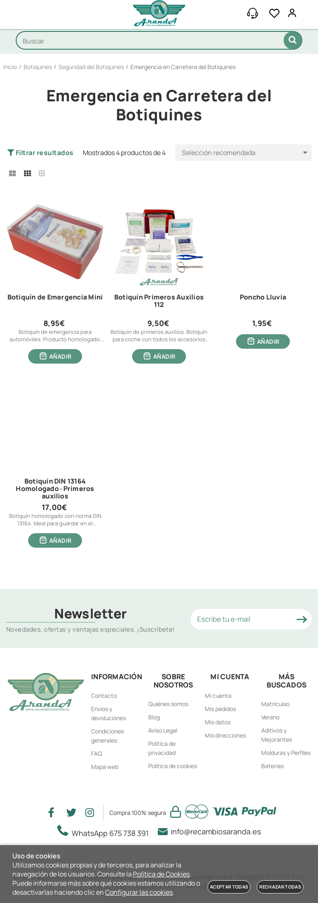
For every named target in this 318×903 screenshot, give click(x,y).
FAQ (96, 753)
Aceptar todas (229, 887)
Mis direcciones (225, 735)
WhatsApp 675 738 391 (105, 831)
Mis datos (218, 722)
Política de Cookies (161, 874)
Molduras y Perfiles (286, 753)
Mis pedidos (220, 709)
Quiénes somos (168, 704)
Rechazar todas (280, 887)
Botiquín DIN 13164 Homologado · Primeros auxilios (55, 488)
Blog (154, 717)
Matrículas (275, 704)
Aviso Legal (162, 730)
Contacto (104, 695)
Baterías (272, 766)
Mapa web (104, 767)
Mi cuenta (218, 695)
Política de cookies (172, 766)
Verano (270, 717)
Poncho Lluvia (263, 297)
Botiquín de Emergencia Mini (55, 297)
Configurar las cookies (139, 892)
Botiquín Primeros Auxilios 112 (159, 301)
